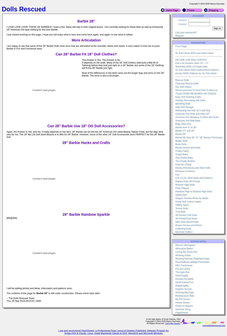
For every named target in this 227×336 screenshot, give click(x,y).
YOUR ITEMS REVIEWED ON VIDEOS (195, 93)
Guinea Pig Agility (184, 279)
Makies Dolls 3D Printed (187, 181)
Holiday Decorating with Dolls (190, 100)
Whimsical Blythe (184, 248)
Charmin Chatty (183, 164)
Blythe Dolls (181, 140)
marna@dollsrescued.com (214, 325)
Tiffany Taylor (182, 205)
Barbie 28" (180, 134)
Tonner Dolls (181, 208)
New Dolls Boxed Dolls (187, 222)
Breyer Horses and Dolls (187, 147)
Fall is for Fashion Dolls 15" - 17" (192, 63)
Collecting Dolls (183, 228)
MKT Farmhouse (184, 265)
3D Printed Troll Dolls (186, 215)
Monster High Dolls (185, 184)
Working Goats (183, 255)
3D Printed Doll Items (186, 218)
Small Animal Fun (184, 282)
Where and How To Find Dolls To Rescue (196, 90)
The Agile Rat (182, 272)
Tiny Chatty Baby (184, 157)
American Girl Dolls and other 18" (192, 113)
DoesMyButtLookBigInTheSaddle (192, 262)
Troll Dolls (180, 211)
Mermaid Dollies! (184, 232)
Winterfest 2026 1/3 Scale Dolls (191, 66)
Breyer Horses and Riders (188, 225)
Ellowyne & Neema (185, 171)
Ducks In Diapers (184, 306)
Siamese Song (182, 309)
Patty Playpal (182, 188)
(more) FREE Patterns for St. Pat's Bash (196, 73)
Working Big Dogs (184, 292)
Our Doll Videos (183, 86)
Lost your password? (186, 32)
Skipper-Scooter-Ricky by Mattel (191, 198)
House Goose (182, 302)
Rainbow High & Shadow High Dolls (193, 191)
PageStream (181, 312)
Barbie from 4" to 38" (186, 127)
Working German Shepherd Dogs (192, 258)
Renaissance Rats (184, 295)
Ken (177, 174)
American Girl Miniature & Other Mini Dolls (197, 117)
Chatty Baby (181, 154)
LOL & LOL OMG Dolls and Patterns (193, 178)
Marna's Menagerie (185, 245)
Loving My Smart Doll (186, 252)
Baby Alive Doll (183, 124)
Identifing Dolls (182, 103)
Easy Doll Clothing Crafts (188, 97)
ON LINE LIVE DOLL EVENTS (191, 59)
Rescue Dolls (182, 80)
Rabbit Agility (182, 285)
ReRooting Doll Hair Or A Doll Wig (192, 110)
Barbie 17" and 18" (185, 130)
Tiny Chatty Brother (185, 161)
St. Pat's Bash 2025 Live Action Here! (194, 53)
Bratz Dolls (181, 144)
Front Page (181, 46)
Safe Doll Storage (184, 107)
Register (179, 35)
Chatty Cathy (182, 151)
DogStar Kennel (183, 289)
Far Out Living (182, 268)
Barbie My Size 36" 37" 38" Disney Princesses (199, 137)
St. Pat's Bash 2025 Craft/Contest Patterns (197, 70)
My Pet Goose (182, 299)
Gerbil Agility (181, 275)
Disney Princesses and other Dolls (193, 167)
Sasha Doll (181, 194)
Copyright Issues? (173, 323)
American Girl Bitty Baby (187, 120)
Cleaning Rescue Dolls (187, 83)
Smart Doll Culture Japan (188, 201)
